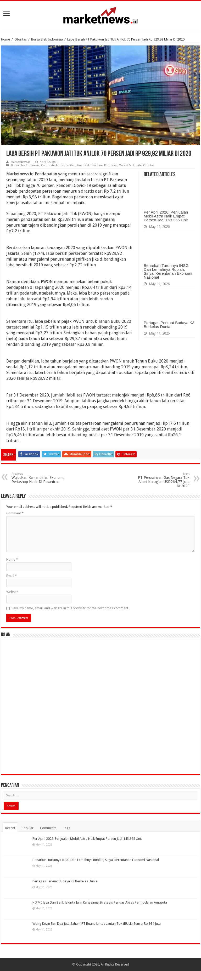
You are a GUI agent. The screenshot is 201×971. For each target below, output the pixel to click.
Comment (15, 513)
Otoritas (20, 39)
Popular (28, 828)
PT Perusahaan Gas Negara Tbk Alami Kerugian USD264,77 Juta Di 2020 (162, 480)
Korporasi (110, 165)
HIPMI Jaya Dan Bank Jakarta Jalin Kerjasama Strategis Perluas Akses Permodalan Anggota (99, 902)
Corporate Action (52, 165)
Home (5, 39)
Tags (66, 828)
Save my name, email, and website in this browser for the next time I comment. (70, 608)
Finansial (83, 165)
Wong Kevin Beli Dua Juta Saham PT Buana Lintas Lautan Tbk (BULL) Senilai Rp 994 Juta (96, 924)
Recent (10, 828)
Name (12, 559)
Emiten (70, 165)
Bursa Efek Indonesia (47, 39)
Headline (97, 165)
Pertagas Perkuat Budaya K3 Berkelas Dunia (169, 324)
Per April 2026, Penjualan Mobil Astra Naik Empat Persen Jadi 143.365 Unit (166, 216)
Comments (48, 828)
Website (12, 592)
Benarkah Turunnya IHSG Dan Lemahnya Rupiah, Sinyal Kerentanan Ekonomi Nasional (168, 271)
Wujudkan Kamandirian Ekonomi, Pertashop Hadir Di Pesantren (38, 478)
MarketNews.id (21, 162)
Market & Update (130, 165)
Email (11, 576)
